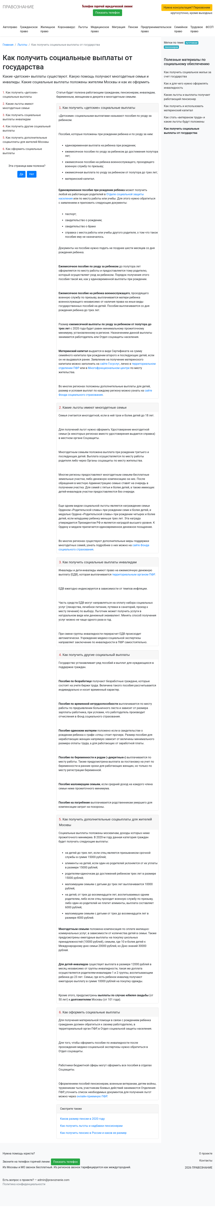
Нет (31, 174)
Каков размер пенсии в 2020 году (82, 1118)
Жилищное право (47, 29)
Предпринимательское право (156, 29)
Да (21, 174)
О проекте (205, 1153)
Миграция (118, 27)
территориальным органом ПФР (133, 574)
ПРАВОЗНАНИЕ (18, 6)
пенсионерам (171, 47)
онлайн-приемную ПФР (92, 1096)
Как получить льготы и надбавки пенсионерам (91, 1125)
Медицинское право (100, 29)
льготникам (191, 43)
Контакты (205, 1160)
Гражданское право (29, 29)
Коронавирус (66, 27)
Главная (8, 44)
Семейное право (181, 29)
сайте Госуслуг (109, 363)
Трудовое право (196, 29)
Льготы (83, 27)
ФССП (210, 27)
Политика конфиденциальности (24, 1184)
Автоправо (10, 27)
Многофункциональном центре (109, 368)
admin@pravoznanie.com (54, 1180)
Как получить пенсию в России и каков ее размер (93, 1133)
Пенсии (133, 27)
